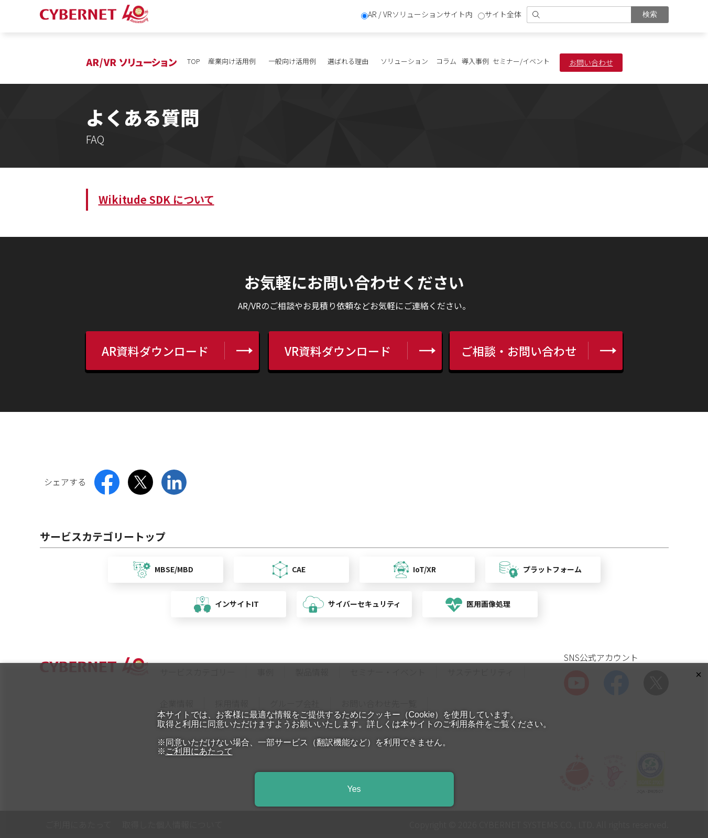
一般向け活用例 (292, 61)
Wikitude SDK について (156, 199)
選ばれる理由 (348, 61)
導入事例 (475, 61)
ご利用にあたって (199, 751)
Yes (354, 789)
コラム (446, 61)
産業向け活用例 (232, 61)
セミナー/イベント (521, 61)
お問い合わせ (591, 62)
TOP (193, 61)
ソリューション (404, 61)
